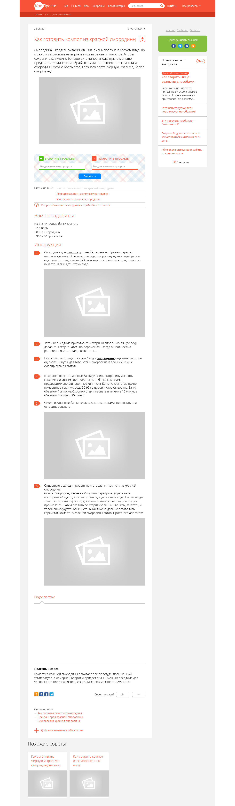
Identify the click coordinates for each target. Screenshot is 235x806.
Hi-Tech (76, 6)
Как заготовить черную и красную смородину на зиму (46, 760)
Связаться (195, 30)
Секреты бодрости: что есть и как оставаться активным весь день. (181, 137)
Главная (38, 14)
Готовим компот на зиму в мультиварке (82, 194)
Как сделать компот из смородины (60, 713)
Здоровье (99, 6)
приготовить (80, 343)
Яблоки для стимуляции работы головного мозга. (182, 151)
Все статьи (182, 162)
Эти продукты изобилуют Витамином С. (178, 122)
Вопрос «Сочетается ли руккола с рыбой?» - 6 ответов (75, 205)
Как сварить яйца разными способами (178, 79)
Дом (86, 6)
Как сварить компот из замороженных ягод (88, 760)
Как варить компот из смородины (78, 199)
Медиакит (170, 30)
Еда (66, 6)
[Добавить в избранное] (142, 39)
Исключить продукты (113, 158)
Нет (139, 694)
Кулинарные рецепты (61, 14)
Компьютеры (116, 6)
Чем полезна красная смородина (59, 721)
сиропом (78, 380)
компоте (71, 366)
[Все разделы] (191, 6)
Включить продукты (60, 158)
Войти (171, 6)
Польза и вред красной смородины (60, 717)
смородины (106, 358)
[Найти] (161, 5)
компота (72, 252)
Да (122, 694)
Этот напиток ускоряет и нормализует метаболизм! (179, 109)
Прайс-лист (182, 30)
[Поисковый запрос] (146, 5)
